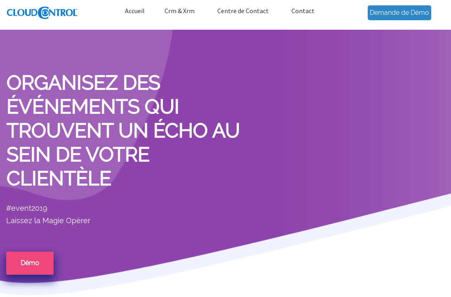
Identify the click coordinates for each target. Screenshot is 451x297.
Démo (30, 263)
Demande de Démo (399, 12)
